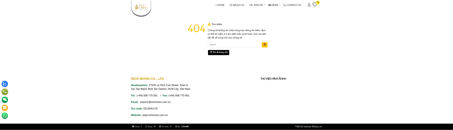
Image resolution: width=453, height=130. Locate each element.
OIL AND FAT (256, 4)
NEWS (273, 4)
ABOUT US (237, 4)
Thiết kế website (303, 126)
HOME (220, 4)
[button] (309, 5)
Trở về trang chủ (219, 52)
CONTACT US (292, 4)
